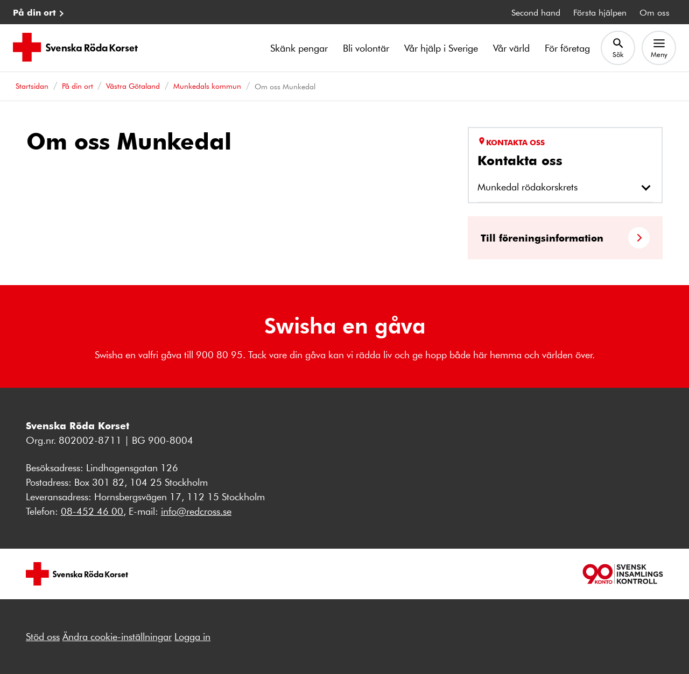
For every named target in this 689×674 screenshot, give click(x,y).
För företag (567, 47)
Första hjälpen (600, 12)
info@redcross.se (196, 511)
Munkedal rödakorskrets (527, 186)
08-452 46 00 (92, 511)
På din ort (34, 12)
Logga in (192, 636)
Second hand (535, 12)
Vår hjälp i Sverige (441, 47)
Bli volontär (366, 47)
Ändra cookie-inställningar (117, 636)
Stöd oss (43, 636)
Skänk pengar (299, 47)
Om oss (654, 12)
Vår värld (511, 47)
